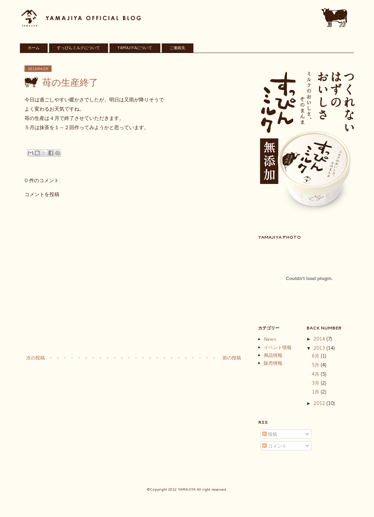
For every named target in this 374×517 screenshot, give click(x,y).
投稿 (269, 434)
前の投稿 (232, 357)
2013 (320, 348)
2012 (320, 403)
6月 (316, 356)
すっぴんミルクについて (78, 48)
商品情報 (273, 355)
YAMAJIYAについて (134, 48)
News (270, 339)
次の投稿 (35, 357)
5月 (316, 365)
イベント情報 (278, 347)
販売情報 (273, 363)
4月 (316, 374)
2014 (320, 339)
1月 (316, 392)
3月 (316, 383)
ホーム (33, 48)
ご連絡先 (177, 48)
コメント (274, 446)
